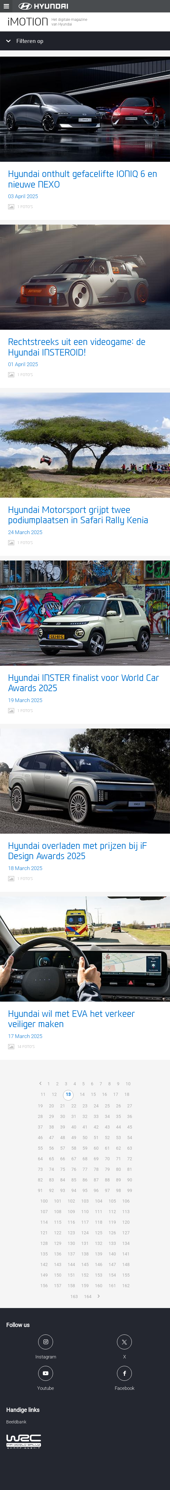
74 (51, 1169)
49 (73, 1137)
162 (126, 1285)
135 (44, 1253)
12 (54, 1094)
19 (40, 1105)
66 (62, 1158)
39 (62, 1126)
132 (98, 1243)
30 (62, 1116)
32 (85, 1116)
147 (112, 1264)
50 (85, 1137)
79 (107, 1169)
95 (85, 1190)
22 (73, 1105)
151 (71, 1275)
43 (107, 1126)
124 (85, 1232)
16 (104, 1094)
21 (62, 1105)
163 (74, 1296)
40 (73, 1126)
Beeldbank (16, 1421)
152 (85, 1275)
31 (73, 1116)
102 (71, 1201)
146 (98, 1264)
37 (40, 1126)
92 (51, 1190)
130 (71, 1243)
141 (126, 1253)
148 (126, 1264)
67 (73, 1158)
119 (112, 1222)
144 (71, 1264)
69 (96, 1158)
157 (57, 1285)
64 (40, 1158)
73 (40, 1169)
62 (118, 1148)
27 (129, 1105)
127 (126, 1232)
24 (96, 1105)
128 (44, 1243)
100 (44, 1201)
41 (85, 1126)
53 (118, 1137)
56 (51, 1148)
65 (51, 1158)
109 (71, 1211)
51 (96, 1137)
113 (126, 1211)
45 (129, 1126)
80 (118, 1169)
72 (129, 1158)
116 (71, 1222)
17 (115, 1094)
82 (40, 1179)
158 (71, 1285)
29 (51, 1116)
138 (85, 1253)
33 (96, 1116)
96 (96, 1190)
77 (85, 1169)
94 (73, 1190)
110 (85, 1211)
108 (57, 1211)
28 (40, 1116)
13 (68, 1094)
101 (57, 1201)
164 (88, 1296)
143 (57, 1264)
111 (98, 1211)
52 (107, 1137)
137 (71, 1253)
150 (57, 1275)
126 (112, 1232)
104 (98, 1201)
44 (118, 1126)
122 (57, 1232)
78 (96, 1169)
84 (62, 1179)
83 (51, 1179)
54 (129, 1137)
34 (107, 1116)
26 (118, 1105)
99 (129, 1190)
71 (118, 1158)
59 (85, 1148)
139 (98, 1253)
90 (129, 1179)
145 (85, 1264)
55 (40, 1148)
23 (85, 1105)
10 (128, 1083)
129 (57, 1243)
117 (85, 1222)
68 (85, 1158)
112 (112, 1211)
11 (43, 1094)
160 (98, 1285)
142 (44, 1264)
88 (107, 1179)
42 (96, 1126)
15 (93, 1094)
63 (129, 1148)
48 (62, 1137)
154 (112, 1275)
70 (107, 1158)
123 (71, 1232)
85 (73, 1179)
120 (126, 1222)
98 (118, 1190)
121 (44, 1232)
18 (126, 1094)
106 (126, 1201)
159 (85, 1285)
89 (118, 1179)
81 (129, 1169)
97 (107, 1190)
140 (112, 1253)
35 (118, 1116)
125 (98, 1232)
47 (51, 1137)
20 (51, 1105)
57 (62, 1148)
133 (112, 1243)
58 (73, 1148)
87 (96, 1179)
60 (96, 1148)
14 (82, 1094)
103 (85, 1201)
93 (62, 1190)
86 (85, 1179)
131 (85, 1243)
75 (62, 1169)
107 (44, 1211)
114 (44, 1222)
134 (126, 1243)
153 (98, 1275)
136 (57, 1253)
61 (107, 1148)
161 (112, 1285)
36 (129, 1116)
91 (40, 1190)
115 (57, 1222)
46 (40, 1137)
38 (51, 1126)
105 (112, 1201)
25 (107, 1105)
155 (126, 1275)
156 (44, 1285)
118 (98, 1222)
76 (73, 1169)
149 (44, 1275)
